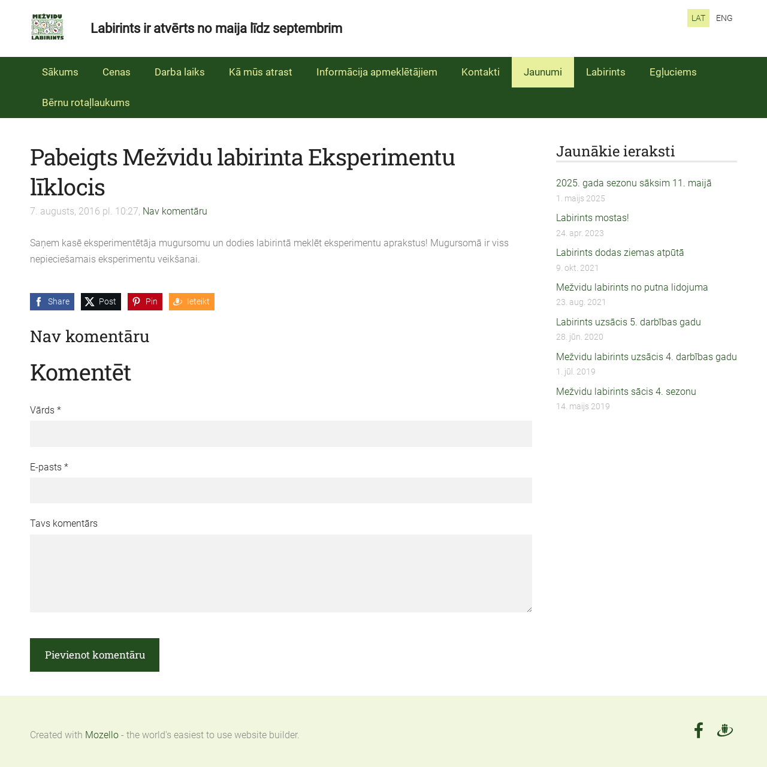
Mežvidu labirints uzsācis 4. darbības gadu (646, 357)
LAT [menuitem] (698, 18)
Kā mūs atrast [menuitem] (260, 72)
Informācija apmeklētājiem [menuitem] (376, 72)
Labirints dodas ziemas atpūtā (620, 252)
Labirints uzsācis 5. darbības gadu (628, 322)
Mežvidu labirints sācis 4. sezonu (626, 391)
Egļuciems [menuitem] (673, 72)
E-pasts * (49, 467)
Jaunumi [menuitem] (543, 72)
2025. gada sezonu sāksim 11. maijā (634, 183)
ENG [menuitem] (724, 18)
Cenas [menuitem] (116, 72)
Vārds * (45, 410)
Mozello (102, 735)
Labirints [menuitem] (606, 72)
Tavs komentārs (64, 523)
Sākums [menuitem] (60, 72)
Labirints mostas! (592, 218)
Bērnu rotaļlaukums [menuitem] (86, 102)
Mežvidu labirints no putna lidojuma (632, 287)
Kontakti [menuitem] (480, 72)
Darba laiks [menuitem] (180, 72)
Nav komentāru (175, 211)
